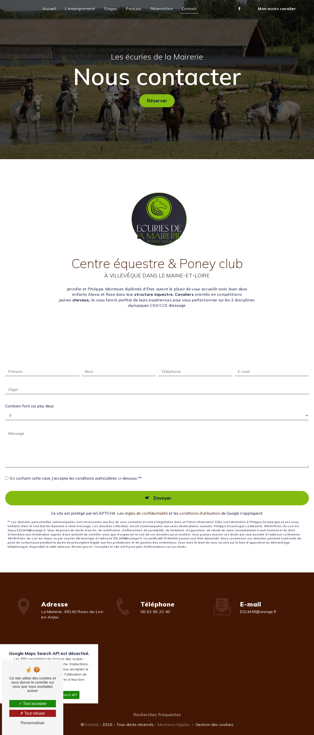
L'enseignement (80, 8)
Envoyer (162, 490)
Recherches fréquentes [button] (157, 714)
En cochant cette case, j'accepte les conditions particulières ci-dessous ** (76, 470)
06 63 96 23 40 (155, 619)
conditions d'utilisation (200, 505)
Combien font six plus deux (29, 397)
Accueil (49, 8)
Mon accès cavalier (277, 8)
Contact (189, 8)
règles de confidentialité (146, 505)
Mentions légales (173, 724)
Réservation (161, 8)
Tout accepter (32, 703)
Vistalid (91, 724)
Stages (110, 8)
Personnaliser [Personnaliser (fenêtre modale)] (33, 723)
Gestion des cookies (214, 724)
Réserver (157, 100)
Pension (133, 8)
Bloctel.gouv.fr (82, 538)
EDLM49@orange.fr (258, 603)
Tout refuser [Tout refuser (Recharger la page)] (32, 713)
